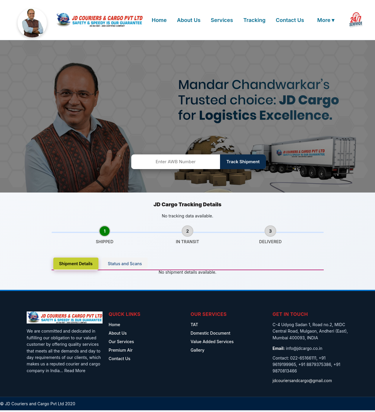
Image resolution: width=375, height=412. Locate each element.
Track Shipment (243, 161)
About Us (188, 20)
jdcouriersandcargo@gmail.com (303, 382)
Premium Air (121, 351)
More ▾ (326, 20)
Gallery (197, 351)
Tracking (254, 20)
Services (222, 20)
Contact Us (290, 20)
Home (159, 20)
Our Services (121, 343)
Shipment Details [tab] (76, 265)
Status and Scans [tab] (125, 265)
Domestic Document (211, 334)
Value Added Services (212, 343)
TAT (194, 326)
